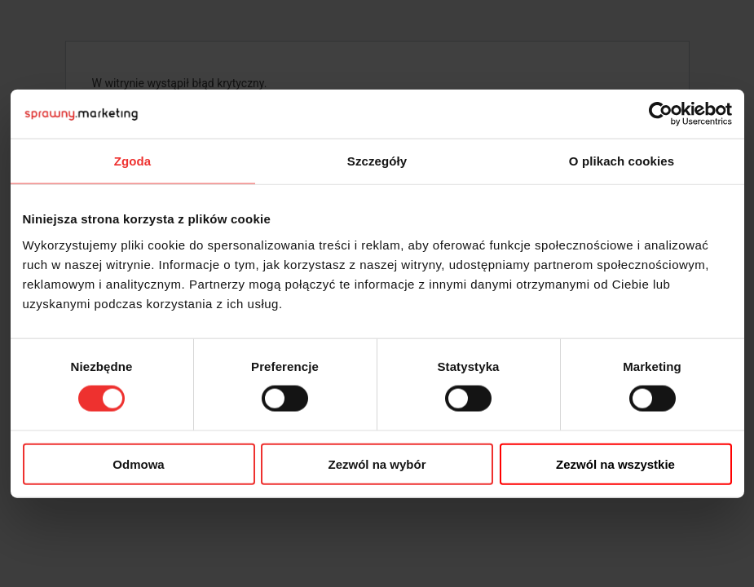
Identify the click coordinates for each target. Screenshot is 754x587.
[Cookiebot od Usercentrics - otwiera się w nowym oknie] (660, 114)
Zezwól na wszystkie (615, 463)
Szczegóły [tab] (377, 161)
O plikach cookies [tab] (621, 161)
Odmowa (138, 463)
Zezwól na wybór (377, 463)
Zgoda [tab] (133, 161)
